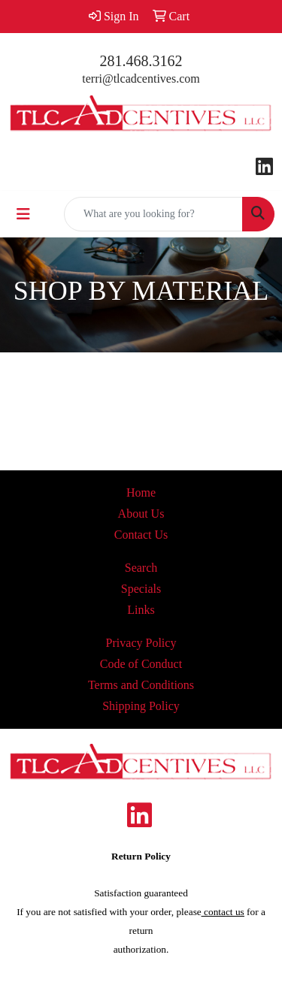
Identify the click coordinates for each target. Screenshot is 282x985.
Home (141, 492)
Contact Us (141, 534)
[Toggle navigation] (23, 214)
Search (141, 567)
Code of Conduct (141, 663)
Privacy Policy (141, 642)
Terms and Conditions (141, 684)
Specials (141, 588)
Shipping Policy (141, 705)
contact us (223, 911)
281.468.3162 (141, 61)
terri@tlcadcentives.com (140, 78)
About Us (141, 513)
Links (140, 609)
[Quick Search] (153, 214)
